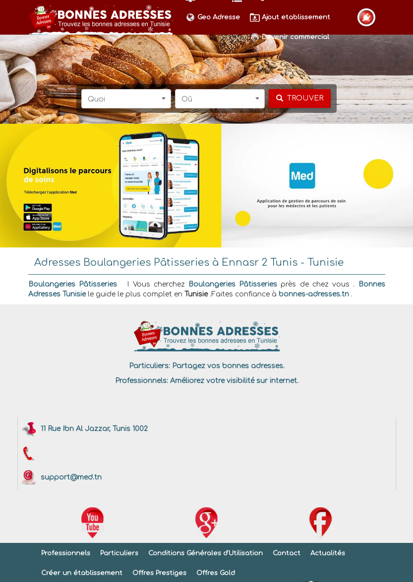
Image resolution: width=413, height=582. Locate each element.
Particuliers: (149, 366)
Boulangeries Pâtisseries (72, 284)
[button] (126, 98)
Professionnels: (141, 381)
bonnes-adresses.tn (314, 294)
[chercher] (300, 98)
